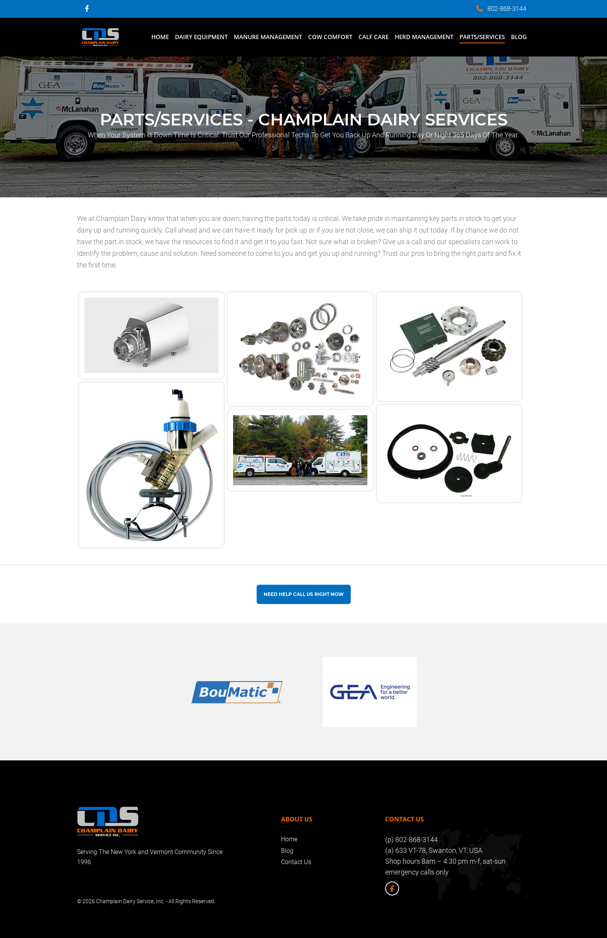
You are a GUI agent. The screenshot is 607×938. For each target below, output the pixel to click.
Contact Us (296, 862)
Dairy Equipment (201, 37)
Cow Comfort (330, 37)
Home (160, 37)
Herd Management (424, 37)
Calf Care (373, 37)
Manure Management (268, 37)
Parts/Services (482, 37)
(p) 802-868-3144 (411, 839)
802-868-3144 (506, 8)
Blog (519, 37)
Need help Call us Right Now (304, 594)
